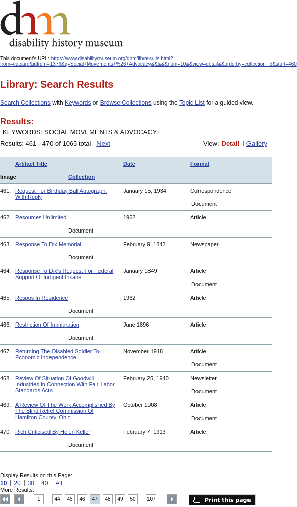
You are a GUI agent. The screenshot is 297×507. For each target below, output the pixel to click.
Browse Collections (126, 102)
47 (95, 499)
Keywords (78, 102)
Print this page (222, 499)
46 (82, 499)
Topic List (192, 102)
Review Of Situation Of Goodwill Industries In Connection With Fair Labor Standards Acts (65, 384)
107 (151, 499)
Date (129, 164)
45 (70, 499)
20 (17, 483)
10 (3, 483)
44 (57, 499)
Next (103, 143)
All (58, 483)
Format (199, 164)
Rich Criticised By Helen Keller (52, 432)
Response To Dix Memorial (48, 244)
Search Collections (25, 102)
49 (120, 499)
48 (108, 499)
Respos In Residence (41, 298)
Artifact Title (31, 164)
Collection (81, 177)
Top (5, 499)
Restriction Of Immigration (47, 324)
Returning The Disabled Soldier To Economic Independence (57, 354)
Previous (19, 499)
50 (133, 499)
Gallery (256, 143)
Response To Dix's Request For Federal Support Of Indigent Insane (64, 274)
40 (44, 483)
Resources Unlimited (40, 217)
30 (31, 483)
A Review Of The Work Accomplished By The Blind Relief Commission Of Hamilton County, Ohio (65, 411)
